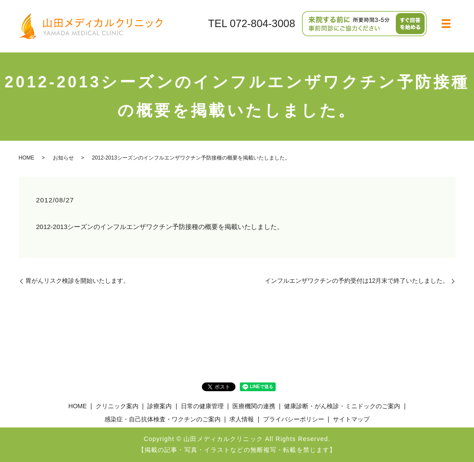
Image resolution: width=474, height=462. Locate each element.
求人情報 (241, 419)
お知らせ (63, 158)
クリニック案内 (117, 406)
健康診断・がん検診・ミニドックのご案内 (342, 406)
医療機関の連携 (253, 406)
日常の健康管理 (202, 406)
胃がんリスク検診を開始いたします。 (77, 280)
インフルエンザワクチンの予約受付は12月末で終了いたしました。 (357, 280)
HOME (27, 158)
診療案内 (159, 406)
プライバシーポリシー (293, 419)
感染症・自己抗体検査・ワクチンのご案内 (162, 419)
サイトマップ (351, 419)
